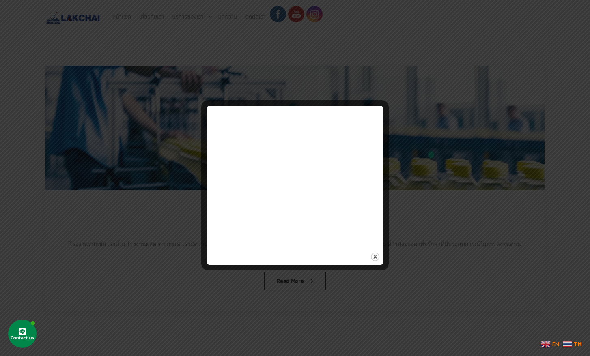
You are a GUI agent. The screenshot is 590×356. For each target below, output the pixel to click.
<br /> (295, 172)
